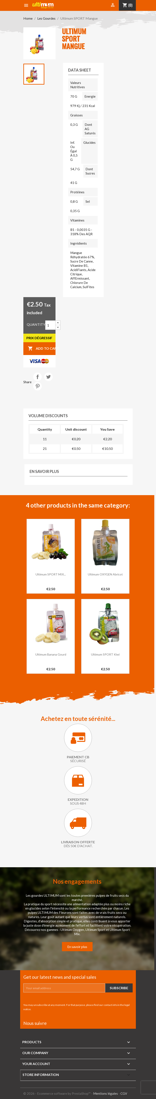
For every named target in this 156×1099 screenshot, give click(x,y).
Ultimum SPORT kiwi (105, 654)
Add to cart (42, 348)
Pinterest (37, 386)
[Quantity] (50, 325)
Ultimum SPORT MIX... (51, 574)
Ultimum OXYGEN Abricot (105, 574)
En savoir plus (77, 947)
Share (37, 377)
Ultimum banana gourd (50, 654)
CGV (123, 1093)
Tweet (48, 377)
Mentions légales (105, 1093)
